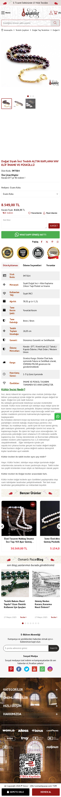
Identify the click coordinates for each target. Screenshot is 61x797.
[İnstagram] (50, 669)
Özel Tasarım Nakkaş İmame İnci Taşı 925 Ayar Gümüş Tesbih (19, 540)
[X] (26, 669)
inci (17, 405)
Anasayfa (6, 30)
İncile (23, 617)
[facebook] (18, 669)
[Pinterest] (11, 669)
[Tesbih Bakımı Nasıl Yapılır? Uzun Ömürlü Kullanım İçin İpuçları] (15, 583)
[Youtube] (34, 669)
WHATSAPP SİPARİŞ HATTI (30, 235)
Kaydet (54, 225)
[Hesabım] (51, 12)
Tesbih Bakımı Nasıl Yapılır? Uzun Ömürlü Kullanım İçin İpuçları (15, 604)
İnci (15, 462)
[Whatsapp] (42, 669)
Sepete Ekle (15, 791)
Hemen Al (46, 791)
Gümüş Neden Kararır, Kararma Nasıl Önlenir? (43, 604)
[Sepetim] (56, 12)
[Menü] (5, 13)
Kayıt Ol (53, 648)
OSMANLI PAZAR (30, 364)
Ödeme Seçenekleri (32, 265)
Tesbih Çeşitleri (22, 30)
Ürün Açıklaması (10, 265)
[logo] (30, 12)
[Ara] (55, 23)
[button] (28, 96)
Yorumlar (50, 265)
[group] (30, 63)
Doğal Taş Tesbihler (40, 30)
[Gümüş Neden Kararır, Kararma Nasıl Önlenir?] (46, 583)
